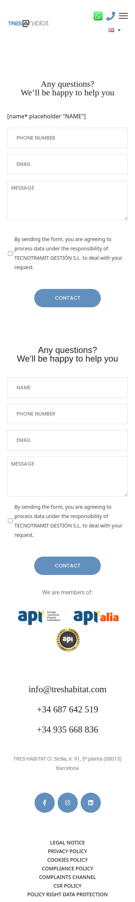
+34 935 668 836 (67, 729)
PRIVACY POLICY (67, 851)
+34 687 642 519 (67, 709)
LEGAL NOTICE (67, 842)
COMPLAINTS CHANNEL (67, 877)
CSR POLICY (67, 885)
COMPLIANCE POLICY (67, 868)
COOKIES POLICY (67, 859)
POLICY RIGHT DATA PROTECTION (67, 894)
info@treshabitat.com (67, 689)
